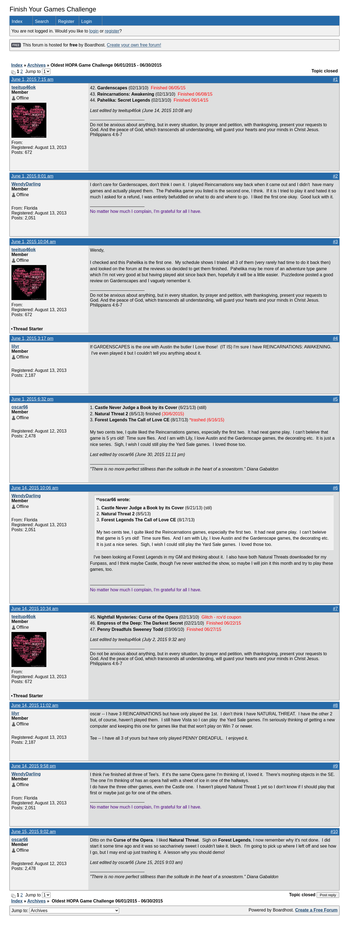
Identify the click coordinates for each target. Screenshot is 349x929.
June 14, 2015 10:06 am (34, 488)
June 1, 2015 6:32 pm (32, 399)
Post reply (328, 895)
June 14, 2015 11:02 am (34, 705)
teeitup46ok (23, 87)
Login (86, 21)
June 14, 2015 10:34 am (34, 608)
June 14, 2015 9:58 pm (33, 766)
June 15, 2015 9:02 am (33, 831)
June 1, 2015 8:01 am (32, 176)
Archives (36, 65)
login (94, 31)
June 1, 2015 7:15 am (32, 79)
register (112, 31)
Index (17, 21)
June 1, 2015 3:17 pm (32, 338)
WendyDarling (26, 184)
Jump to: (65, 910)
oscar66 (19, 407)
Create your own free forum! (134, 45)
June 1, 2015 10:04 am (33, 241)
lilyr (15, 346)
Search (42, 21)
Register (66, 21)
